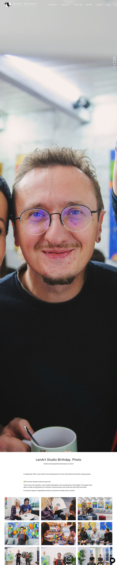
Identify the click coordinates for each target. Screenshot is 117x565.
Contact (99, 5)
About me (78, 5)
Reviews (89, 5)
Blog (109, 5)
